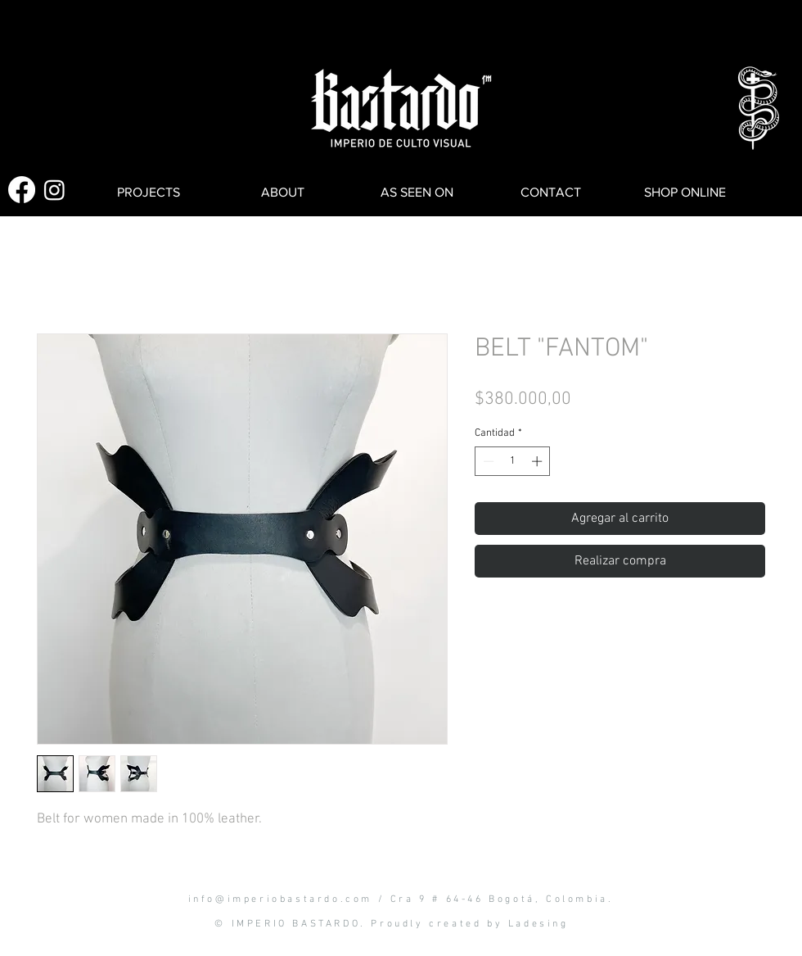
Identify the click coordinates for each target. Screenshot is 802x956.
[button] (75, 35)
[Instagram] (54, 189)
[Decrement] (487, 461)
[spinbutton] (513, 461)
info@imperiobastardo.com (280, 899)
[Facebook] (21, 189)
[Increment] (538, 461)
